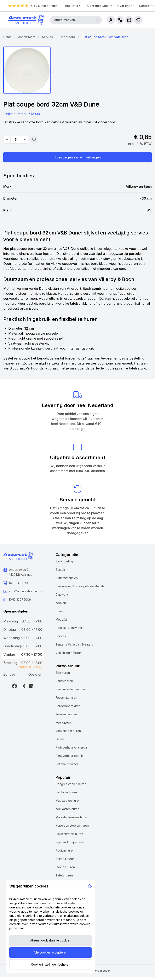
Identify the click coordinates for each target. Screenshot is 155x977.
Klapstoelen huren (68, 800)
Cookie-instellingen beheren (50, 964)
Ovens (60, 739)
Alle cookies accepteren (50, 952)
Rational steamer (67, 764)
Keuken (61, 603)
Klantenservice (99, 5)
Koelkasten (63, 722)
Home (7, 37)
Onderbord (67, 37)
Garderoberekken (68, 706)
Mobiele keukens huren (72, 817)
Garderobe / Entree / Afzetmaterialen (81, 586)
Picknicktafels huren (69, 834)
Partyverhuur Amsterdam (72, 747)
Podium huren (65, 850)
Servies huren (65, 858)
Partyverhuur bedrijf (69, 755)
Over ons (125, 5)
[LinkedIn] (31, 686)
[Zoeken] (97, 19)
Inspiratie (73, 5)
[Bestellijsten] (138, 20)
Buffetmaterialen (67, 578)
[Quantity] (16, 139)
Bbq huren (63, 672)
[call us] (120, 20)
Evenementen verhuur (71, 689)
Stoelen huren (65, 867)
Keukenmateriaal (67, 714)
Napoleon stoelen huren (72, 825)
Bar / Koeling (64, 561)
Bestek (60, 569)
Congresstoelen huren (71, 784)
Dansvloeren (64, 681)
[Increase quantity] (24, 139)
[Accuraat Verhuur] (26, 20)
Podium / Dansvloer (69, 628)
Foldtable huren (66, 792)
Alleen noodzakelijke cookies (50, 940)
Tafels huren (64, 875)
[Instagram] (22, 686)
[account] (111, 20)
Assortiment (50, 5)
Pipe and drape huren (71, 842)
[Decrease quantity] (7, 139)
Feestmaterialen (66, 697)
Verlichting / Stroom (69, 652)
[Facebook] (14, 686)
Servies (47, 37)
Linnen (60, 611)
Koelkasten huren (67, 809)
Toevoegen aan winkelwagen (77, 157)
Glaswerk (62, 594)
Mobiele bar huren (68, 731)
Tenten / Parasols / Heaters (74, 644)
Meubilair (62, 619)
